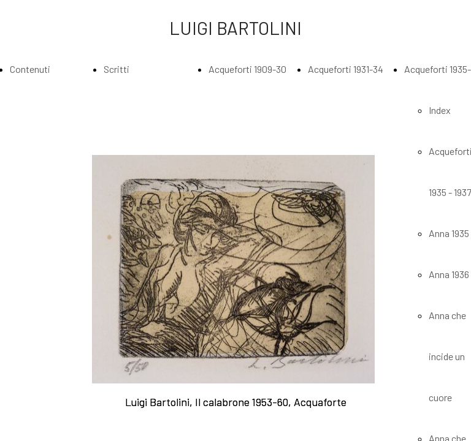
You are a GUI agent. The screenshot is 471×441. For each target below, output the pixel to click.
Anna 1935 (449, 233)
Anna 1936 (449, 274)
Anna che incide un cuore (447, 356)
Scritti (116, 69)
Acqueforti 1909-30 (247, 69)
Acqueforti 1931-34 (345, 69)
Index (440, 110)
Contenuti (30, 69)
